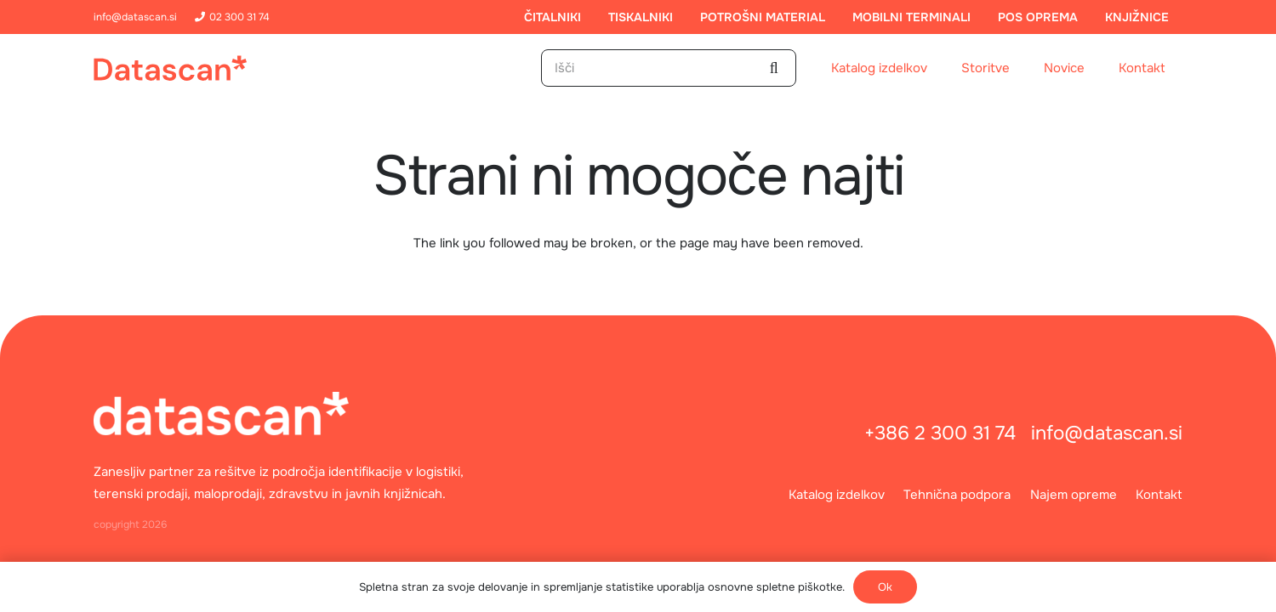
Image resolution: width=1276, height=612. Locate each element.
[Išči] (668, 68)
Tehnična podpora (957, 494)
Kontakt (1159, 494)
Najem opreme (1073, 494)
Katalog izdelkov (837, 494)
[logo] (170, 68)
